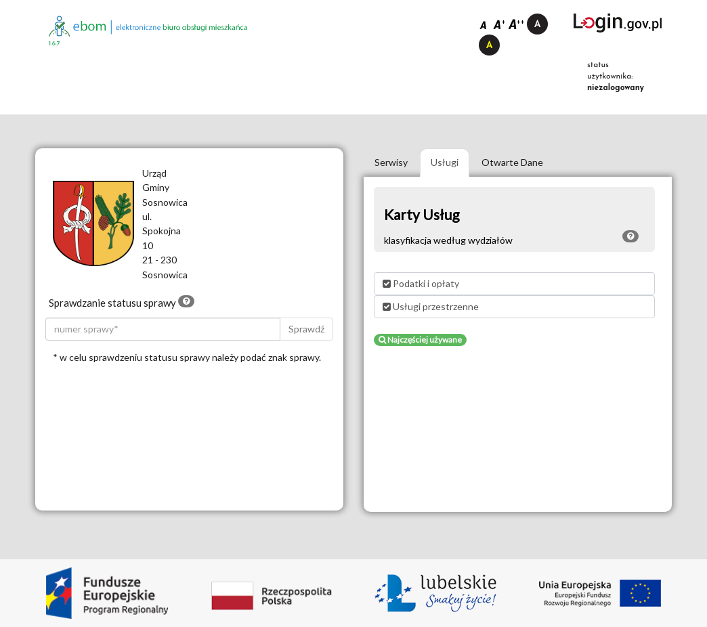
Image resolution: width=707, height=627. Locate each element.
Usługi (444, 162)
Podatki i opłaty (421, 283)
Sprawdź (306, 328)
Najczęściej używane (420, 339)
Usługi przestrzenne (431, 306)
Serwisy (391, 162)
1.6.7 (54, 44)
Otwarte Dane (512, 162)
